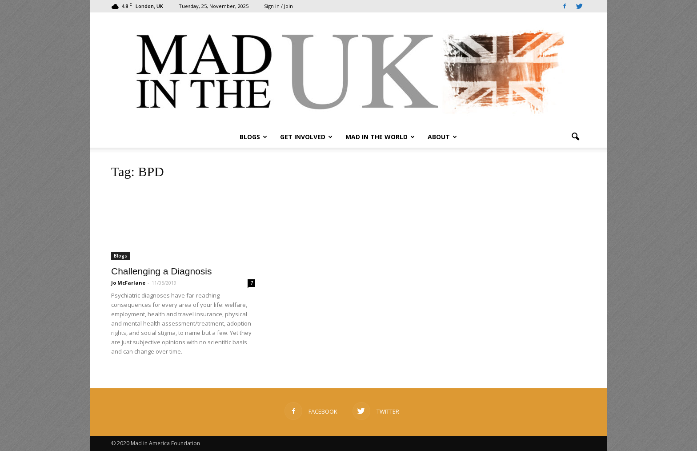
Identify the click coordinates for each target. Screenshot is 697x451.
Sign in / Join (278, 6)
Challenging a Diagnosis (161, 271)
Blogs (253, 137)
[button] (575, 137)
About (442, 137)
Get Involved (306, 137)
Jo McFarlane (128, 282)
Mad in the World (380, 137)
